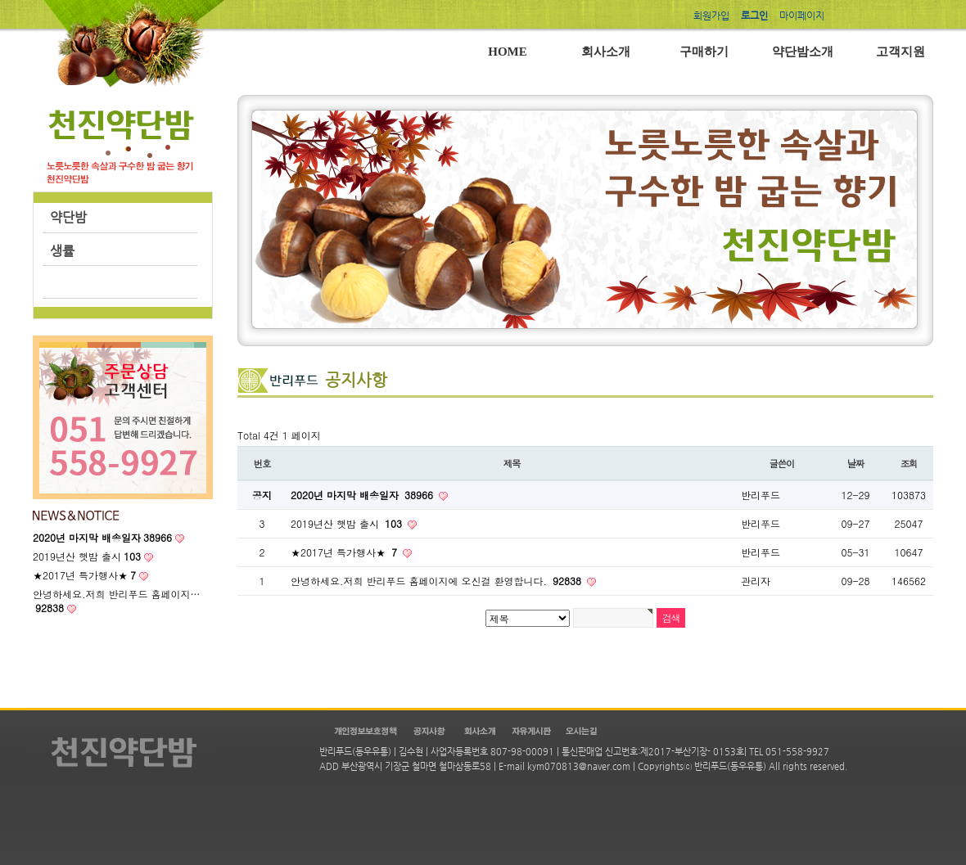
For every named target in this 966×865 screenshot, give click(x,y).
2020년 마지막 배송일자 (363, 495)
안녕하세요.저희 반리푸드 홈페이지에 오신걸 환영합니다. (438, 581)
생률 (62, 251)
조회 (909, 463)
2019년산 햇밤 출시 (87, 556)
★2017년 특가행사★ (84, 575)
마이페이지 (801, 15)
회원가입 (711, 15)
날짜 (855, 463)
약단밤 (68, 217)
